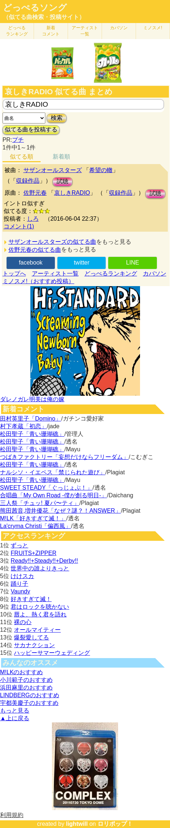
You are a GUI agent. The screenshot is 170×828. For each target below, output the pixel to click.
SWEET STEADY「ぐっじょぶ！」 (46, 488)
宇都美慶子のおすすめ (29, 703)
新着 (51, 31)
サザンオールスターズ (52, 170)
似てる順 (21, 156)
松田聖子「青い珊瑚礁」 (32, 434)
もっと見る (14, 710)
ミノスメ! (152, 27)
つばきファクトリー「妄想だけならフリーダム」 (64, 457)
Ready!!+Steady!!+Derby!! (44, 561)
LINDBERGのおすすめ (29, 695)
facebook (30, 262)
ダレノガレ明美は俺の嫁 (32, 399)
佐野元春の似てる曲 (34, 250)
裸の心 (22, 622)
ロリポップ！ (115, 824)
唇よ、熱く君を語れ (40, 614)
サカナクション (34, 645)
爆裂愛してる (31, 637)
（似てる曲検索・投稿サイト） (44, 17)
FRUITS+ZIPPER (33, 553)
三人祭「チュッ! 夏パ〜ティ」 (39, 503)
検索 (57, 118)
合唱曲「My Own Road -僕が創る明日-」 (53, 495)
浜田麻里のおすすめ (26, 687)
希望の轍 (101, 170)
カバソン (119, 27)
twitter (82, 262)
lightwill (77, 824)
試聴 (62, 181)
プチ (18, 140)
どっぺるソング (35, 7)
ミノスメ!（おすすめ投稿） (38, 281)
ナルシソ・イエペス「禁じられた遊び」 (52, 472)
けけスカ (22, 576)
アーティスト (85, 31)
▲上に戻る (14, 718)
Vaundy (20, 591)
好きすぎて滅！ (31, 599)
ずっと (19, 545)
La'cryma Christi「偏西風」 (35, 526)
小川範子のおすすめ (26, 680)
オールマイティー (37, 630)
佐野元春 (35, 193)
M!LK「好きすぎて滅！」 (33, 518)
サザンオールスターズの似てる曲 (52, 242)
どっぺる (17, 31)
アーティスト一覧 (55, 273)
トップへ (14, 273)
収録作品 (27, 181)
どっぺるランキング (110, 273)
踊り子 (19, 584)
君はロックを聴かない (40, 607)
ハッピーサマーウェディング (52, 653)
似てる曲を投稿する (31, 129)
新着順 (61, 156)
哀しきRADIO (72, 193)
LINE (132, 262)
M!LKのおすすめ (21, 672)
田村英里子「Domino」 (30, 418)
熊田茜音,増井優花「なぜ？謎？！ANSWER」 (60, 511)
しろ (33, 219)
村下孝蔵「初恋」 (23, 426)
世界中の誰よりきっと (40, 568)
